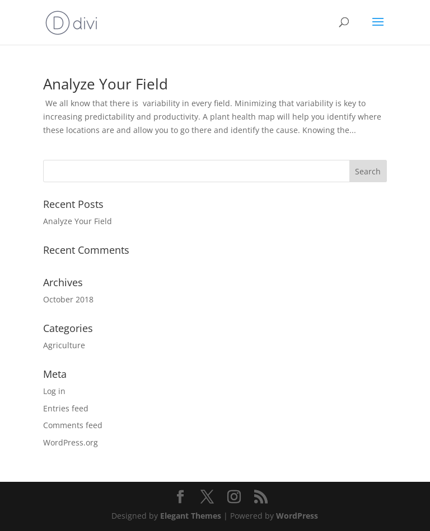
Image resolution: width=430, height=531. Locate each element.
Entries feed (65, 408)
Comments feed (72, 425)
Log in (54, 391)
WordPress (297, 515)
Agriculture (64, 345)
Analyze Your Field (105, 84)
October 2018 (68, 299)
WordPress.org (70, 442)
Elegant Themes (190, 515)
